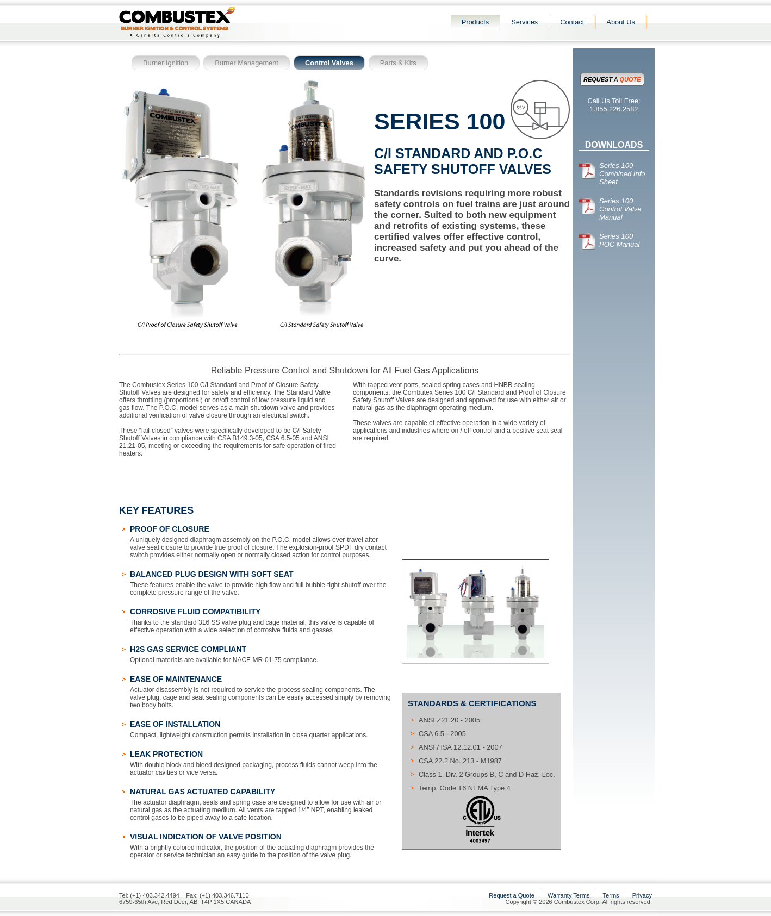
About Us (620, 22)
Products (475, 22)
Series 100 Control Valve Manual (610, 209)
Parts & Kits (398, 63)
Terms (611, 895)
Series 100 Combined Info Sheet (612, 173)
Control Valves (329, 63)
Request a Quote (511, 895)
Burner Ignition (165, 63)
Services (524, 22)
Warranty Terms (568, 895)
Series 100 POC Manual (609, 240)
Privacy (642, 895)
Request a (612, 79)
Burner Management (246, 63)
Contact (572, 22)
